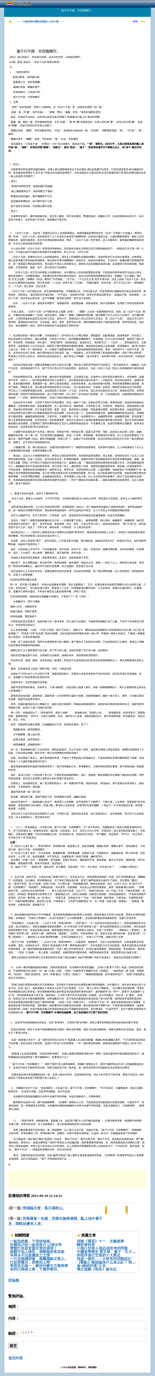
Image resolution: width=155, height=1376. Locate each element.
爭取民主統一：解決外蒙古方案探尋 (39, 1266)
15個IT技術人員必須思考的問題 (102, 1248)
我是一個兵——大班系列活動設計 (104, 1259)
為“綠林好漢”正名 (91, 1266)
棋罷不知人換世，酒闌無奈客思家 (37, 1252)
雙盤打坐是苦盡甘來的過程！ (33, 1248)
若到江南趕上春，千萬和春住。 (35, 1269)
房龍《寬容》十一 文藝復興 (100, 1241)
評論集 (13, 1280)
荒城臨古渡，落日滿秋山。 (44, 1208)
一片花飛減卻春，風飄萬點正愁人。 (39, 1259)
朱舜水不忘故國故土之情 (30, 1255)
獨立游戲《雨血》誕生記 (97, 1269)
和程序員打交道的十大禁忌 (98, 1255)
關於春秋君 (86, 1245)
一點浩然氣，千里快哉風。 (32, 1241)
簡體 (135, 21)
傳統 (143, 21)
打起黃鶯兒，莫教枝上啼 (30, 1262)
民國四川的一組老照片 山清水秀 (36, 1245)
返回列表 (15, 1358)
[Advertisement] (63, 33)
